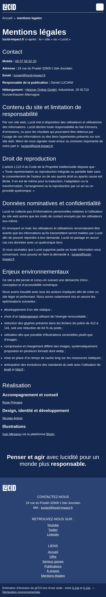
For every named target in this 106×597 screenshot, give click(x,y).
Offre (53, 557)
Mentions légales (53, 576)
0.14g (86, 588)
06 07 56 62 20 (25, 61)
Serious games (53, 561)
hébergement (28, 316)
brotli (7, 369)
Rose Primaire (12, 402)
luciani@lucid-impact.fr (30, 75)
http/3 (19, 369)
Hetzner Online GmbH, (41, 89)
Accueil (53, 552)
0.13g (75, 588)
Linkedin (53, 534)
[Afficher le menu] (100, 7)
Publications (53, 566)
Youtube (53, 525)
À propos (53, 571)
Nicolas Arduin (12, 418)
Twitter (53, 530)
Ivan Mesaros (11, 434)
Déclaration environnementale (21, 592)
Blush (50, 434)
